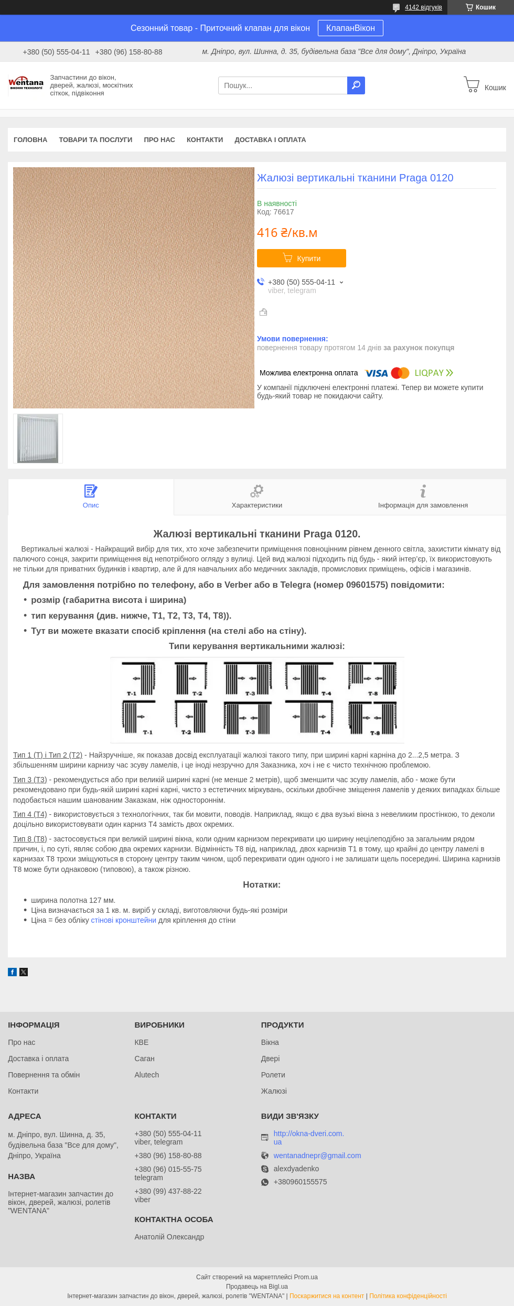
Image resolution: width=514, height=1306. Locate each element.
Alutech (146, 1075)
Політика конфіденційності (408, 1296)
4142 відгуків (423, 7)
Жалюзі (274, 1091)
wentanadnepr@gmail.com (317, 1156)
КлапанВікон (350, 28)
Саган (144, 1058)
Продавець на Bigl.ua (257, 1286)
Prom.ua (306, 1277)
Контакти (205, 140)
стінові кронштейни (124, 920)
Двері (270, 1058)
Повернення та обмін (44, 1075)
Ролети (273, 1075)
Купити (309, 258)
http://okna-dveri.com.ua (309, 1137)
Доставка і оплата (270, 140)
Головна (30, 140)
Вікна (270, 1042)
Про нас (159, 140)
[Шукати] (356, 85)
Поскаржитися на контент (327, 1296)
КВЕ (141, 1042)
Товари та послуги (95, 140)
